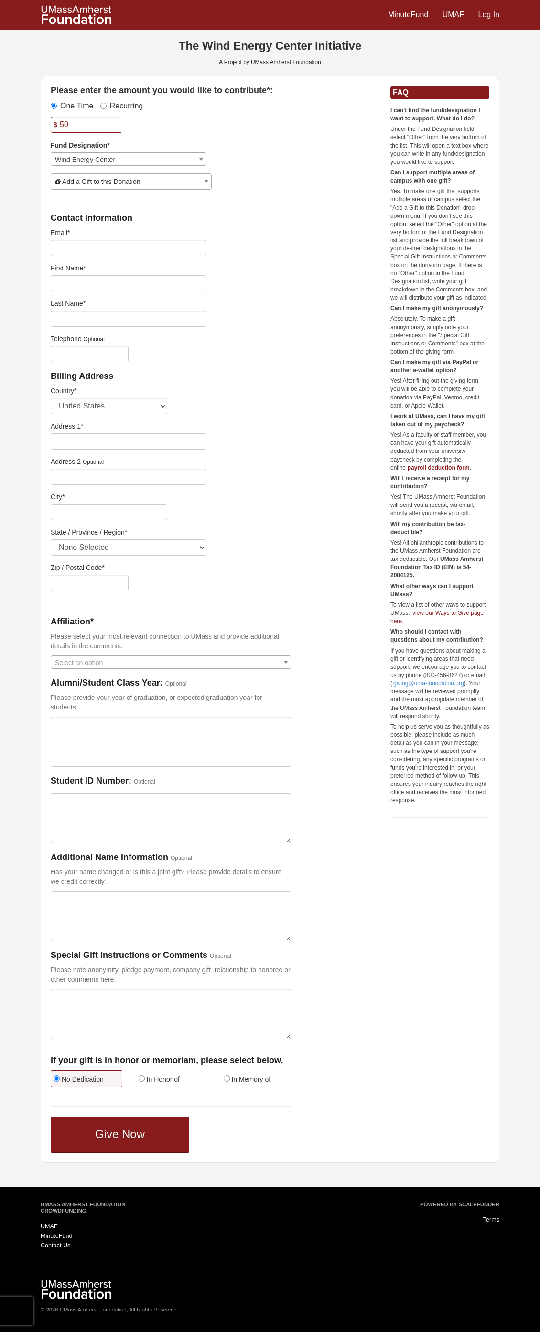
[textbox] (131, 181)
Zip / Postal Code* (78, 567)
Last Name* (68, 303)
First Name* (68, 268)
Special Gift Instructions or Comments (129, 955)
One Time (72, 106)
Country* (63, 391)
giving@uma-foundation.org (428, 683)
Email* (60, 232)
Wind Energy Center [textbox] (85, 159)
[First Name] (128, 283)
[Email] (128, 248)
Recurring (121, 106)
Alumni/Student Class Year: (107, 682)
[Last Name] (128, 319)
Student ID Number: (91, 780)
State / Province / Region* (89, 532)
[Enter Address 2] (128, 477)
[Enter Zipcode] (90, 583)
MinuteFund (409, 15)
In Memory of (247, 1079)
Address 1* (67, 426)
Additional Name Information (109, 857)
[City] (109, 512)
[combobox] (128, 159)
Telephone (66, 339)
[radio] (86, 1080)
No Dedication (79, 1079)
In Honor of (159, 1079)
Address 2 (66, 461)
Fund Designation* (80, 145)
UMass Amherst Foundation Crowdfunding (83, 1208)
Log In (488, 15)
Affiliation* (72, 621)
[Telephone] (90, 354)
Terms (491, 1219)
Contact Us (55, 1245)
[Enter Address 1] (128, 441)
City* (58, 497)
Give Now (120, 1134)
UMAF (454, 15)
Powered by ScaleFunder (459, 1204)
